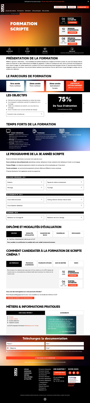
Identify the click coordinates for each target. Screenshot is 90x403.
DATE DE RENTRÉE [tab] (60, 263)
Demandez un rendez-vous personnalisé (20, 298)
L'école (26, 369)
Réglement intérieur (56, 395)
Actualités (27, 379)
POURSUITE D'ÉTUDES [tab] (45, 263)
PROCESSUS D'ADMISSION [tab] (29, 264)
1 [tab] (63, 114)
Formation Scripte (44, 371)
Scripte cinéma (13, 319)
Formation (27, 373)
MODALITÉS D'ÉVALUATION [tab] (29, 234)
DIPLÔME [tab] (14, 233)
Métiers (26, 375)
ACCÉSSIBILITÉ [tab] (64, 313)
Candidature (83, 7)
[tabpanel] (65, 103)
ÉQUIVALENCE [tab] (76, 233)
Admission (28, 11)
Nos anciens (45, 11)
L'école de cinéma (11, 11)
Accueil (2, 13)
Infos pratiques (36, 11)
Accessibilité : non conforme (65, 395)
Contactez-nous (60, 373)
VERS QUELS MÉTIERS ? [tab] (26, 313)
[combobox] (8, 348)
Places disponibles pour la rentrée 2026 (53, 1)
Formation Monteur (44, 376)
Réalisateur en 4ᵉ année (31, 325)
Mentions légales (50, 395)
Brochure (72, 7)
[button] (45, 399)
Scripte (11, 317)
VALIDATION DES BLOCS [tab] (45, 234)
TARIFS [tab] (76, 263)
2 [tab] (65, 114)
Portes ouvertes (60, 7)
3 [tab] (67, 114)
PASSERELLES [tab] (61, 233)
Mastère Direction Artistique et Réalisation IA (44, 388)
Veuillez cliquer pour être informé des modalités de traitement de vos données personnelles (45, 362)
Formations (20, 11)
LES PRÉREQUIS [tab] (14, 263)
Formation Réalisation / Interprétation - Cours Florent (45, 382)
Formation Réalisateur (45, 378)
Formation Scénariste (45, 369)
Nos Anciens (28, 377)
